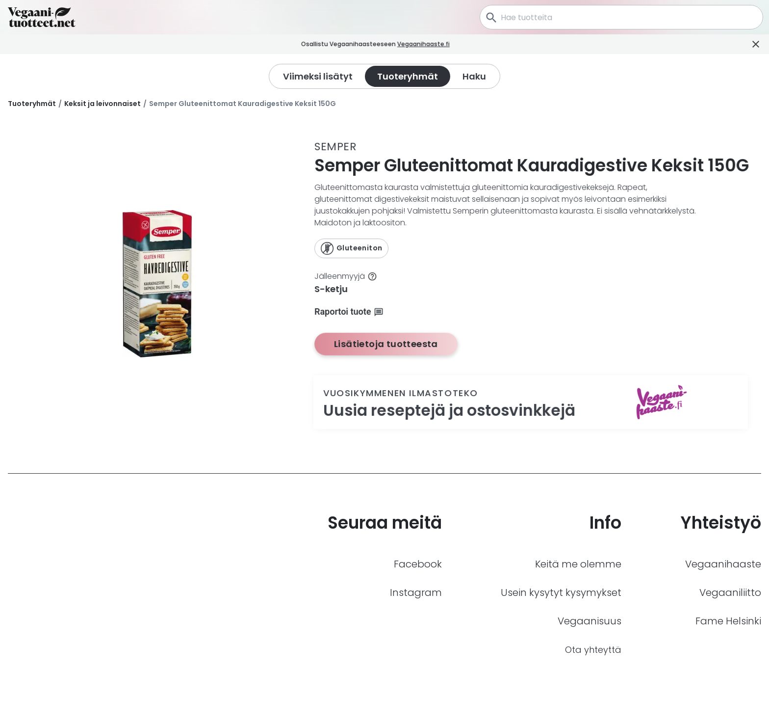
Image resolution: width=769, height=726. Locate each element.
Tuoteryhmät (32, 103)
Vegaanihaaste (723, 564)
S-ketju (331, 289)
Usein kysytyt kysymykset (561, 592)
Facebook (418, 564)
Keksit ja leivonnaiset (102, 103)
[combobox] (621, 17)
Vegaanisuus (589, 621)
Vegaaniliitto (730, 592)
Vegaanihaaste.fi (435, 44)
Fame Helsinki (728, 621)
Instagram (416, 592)
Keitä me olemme (578, 564)
